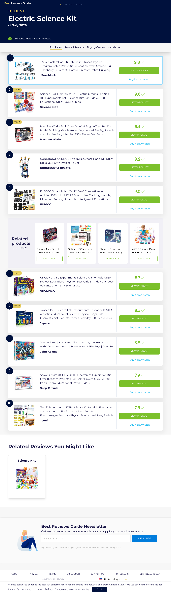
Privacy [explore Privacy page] (33, 574)
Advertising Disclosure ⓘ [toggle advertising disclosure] (53, 579)
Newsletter (114, 47)
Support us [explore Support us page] (97, 574)
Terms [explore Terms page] (52, 574)
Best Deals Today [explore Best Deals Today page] (150, 574)
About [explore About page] (14, 574)
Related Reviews (74, 47)
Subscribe (144, 538)
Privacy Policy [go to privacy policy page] (82, 589)
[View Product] (85, 70)
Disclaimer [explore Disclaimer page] (73, 574)
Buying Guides (96, 47)
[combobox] (85, 4)
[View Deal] (49, 243)
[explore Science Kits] (27, 476)
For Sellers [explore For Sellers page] (122, 574)
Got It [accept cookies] (100, 589)
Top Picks (56, 47)
